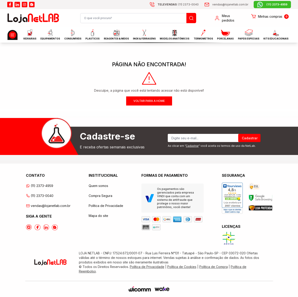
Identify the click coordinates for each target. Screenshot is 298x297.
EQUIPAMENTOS (50, 34)
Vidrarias (29, 34)
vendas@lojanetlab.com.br (48, 206)
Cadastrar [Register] (250, 138)
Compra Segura (100, 196)
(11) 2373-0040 (39, 196)
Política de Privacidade (106, 206)
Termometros (203, 35)
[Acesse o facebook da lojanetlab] (10, 4)
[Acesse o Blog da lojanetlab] (55, 227)
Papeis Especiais (248, 34)
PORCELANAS (225, 35)
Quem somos (98, 186)
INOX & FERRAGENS (144, 34)
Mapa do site (98, 216)
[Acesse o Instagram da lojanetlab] (29, 227)
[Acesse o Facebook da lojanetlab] (37, 227)
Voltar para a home (149, 101)
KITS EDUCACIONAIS (275, 35)
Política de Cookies (181, 267)
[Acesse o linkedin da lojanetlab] (17, 4)
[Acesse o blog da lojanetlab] (32, 4)
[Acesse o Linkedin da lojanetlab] (46, 227)
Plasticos (92, 34)
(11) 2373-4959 (39, 186)
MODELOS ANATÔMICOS (174, 35)
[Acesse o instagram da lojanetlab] (24, 4)
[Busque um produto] (191, 18)
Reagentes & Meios (116, 34)
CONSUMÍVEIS (72, 35)
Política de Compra (213, 267)
